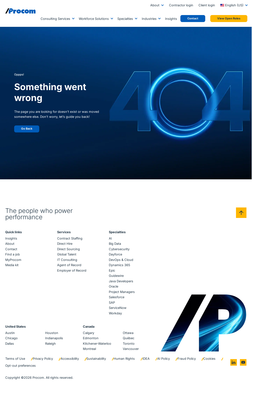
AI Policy (163, 358)
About (154, 5)
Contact (11, 249)
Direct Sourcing (68, 249)
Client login (206, 5)
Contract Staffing (69, 238)
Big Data (115, 243)
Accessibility (70, 358)
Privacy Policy (43, 358)
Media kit (12, 265)
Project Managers (122, 292)
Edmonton (91, 338)
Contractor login (181, 5)
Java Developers (121, 281)
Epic (112, 270)
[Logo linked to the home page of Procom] (20, 10)
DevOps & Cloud (121, 260)
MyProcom (13, 260)
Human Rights (124, 358)
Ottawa (128, 333)
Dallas (9, 343)
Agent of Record (69, 265)
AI (110, 238)
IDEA (146, 358)
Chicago (11, 338)
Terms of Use (15, 358)
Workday (115, 313)
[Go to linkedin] (233, 362)
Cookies (209, 358)
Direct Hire (64, 243)
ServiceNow (117, 308)
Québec (128, 338)
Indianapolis (54, 338)
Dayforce (115, 254)
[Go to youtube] (243, 362)
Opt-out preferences (20, 365)
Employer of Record (71, 270)
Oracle (113, 286)
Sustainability (96, 358)
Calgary (88, 333)
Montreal (89, 349)
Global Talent (66, 254)
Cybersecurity (119, 249)
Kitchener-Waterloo (97, 343)
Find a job (12, 254)
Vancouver (131, 349)
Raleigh (50, 343)
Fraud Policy (187, 358)
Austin (10, 333)
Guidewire (116, 276)
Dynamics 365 (119, 265)
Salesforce (116, 297)
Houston (51, 333)
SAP (112, 302)
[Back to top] (241, 212)
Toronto (129, 343)
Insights (171, 19)
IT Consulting (67, 260)
